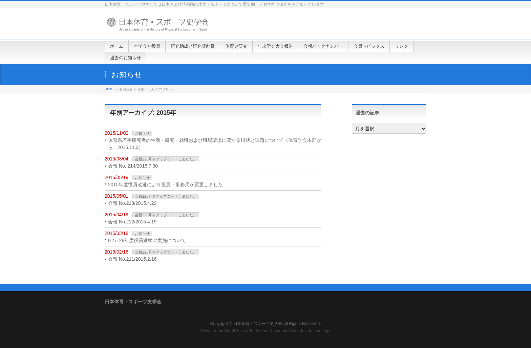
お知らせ (142, 133)
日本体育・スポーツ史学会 (257, 323)
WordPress (234, 330)
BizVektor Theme (266, 330)
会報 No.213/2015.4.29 (132, 203)
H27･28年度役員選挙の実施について (147, 240)
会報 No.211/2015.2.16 (132, 259)
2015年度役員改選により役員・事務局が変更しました (165, 184)
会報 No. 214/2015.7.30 (133, 166)
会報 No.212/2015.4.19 (132, 221)
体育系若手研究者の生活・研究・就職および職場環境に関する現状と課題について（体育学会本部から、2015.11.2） (214, 143)
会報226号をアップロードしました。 (166, 159)
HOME (110, 89)
